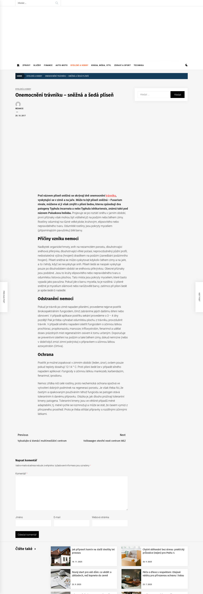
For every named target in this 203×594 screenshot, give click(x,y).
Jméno (19, 459)
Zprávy (26, 45)
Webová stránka (100, 459)
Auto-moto (62, 45)
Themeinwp (80, 572)
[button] (186, 45)
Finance (48, 45)
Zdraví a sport (122, 45)
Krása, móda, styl (101, 45)
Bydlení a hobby (79, 45)
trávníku (111, 137)
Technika (139, 45)
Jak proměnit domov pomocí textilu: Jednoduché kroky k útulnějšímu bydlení (92, 540)
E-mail (57, 459)
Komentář (21, 415)
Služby (37, 45)
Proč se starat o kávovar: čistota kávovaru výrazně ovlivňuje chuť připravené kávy (160, 540)
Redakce (19, 88)
